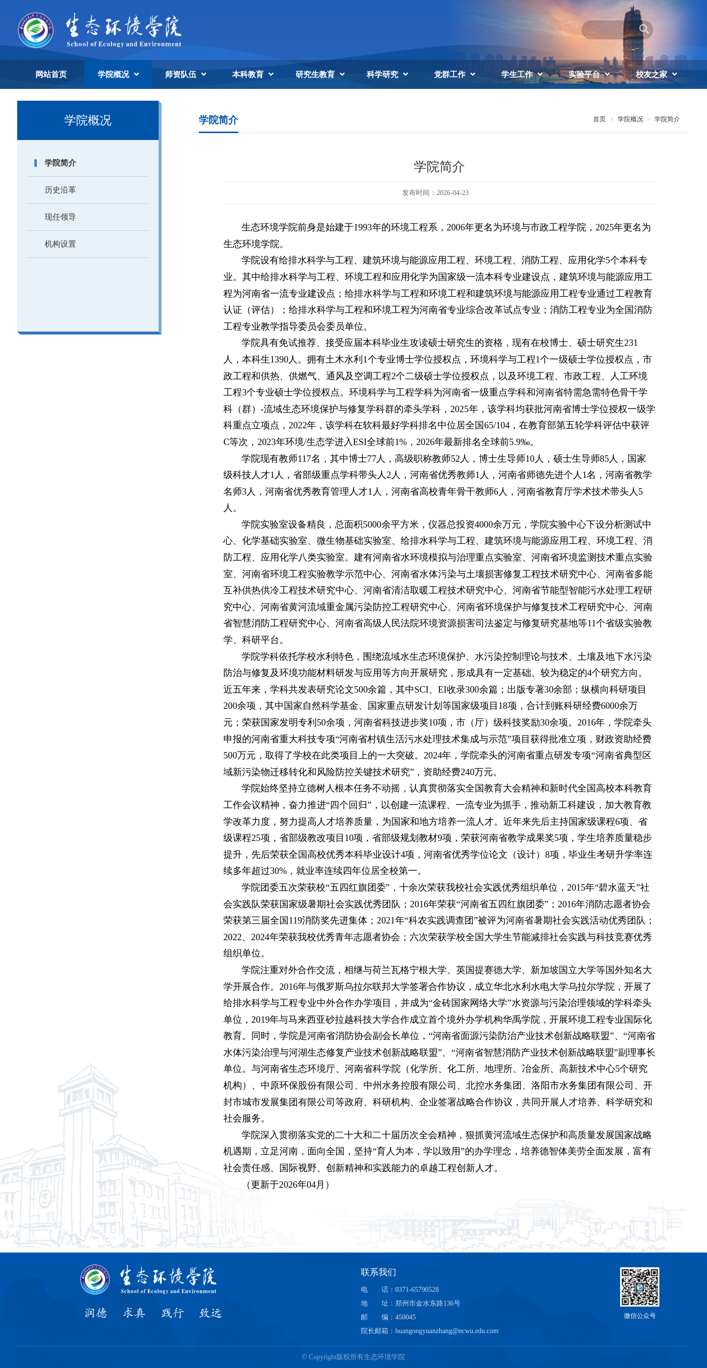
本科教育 (248, 74)
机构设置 (60, 244)
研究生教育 (315, 74)
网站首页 (51, 74)
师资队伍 (180, 74)
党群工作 (449, 74)
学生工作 (517, 74)
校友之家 (651, 74)
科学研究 (382, 74)
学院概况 (113, 74)
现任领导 (60, 217)
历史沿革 (60, 190)
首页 (599, 119)
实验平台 (584, 74)
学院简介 (60, 163)
